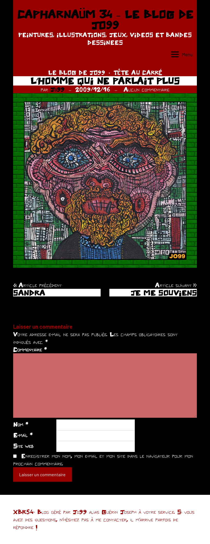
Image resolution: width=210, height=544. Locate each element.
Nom (20, 424)
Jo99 (57, 89)
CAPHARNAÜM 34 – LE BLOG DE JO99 (105, 19)
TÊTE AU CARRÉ (137, 72)
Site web (23, 446)
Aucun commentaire (146, 89)
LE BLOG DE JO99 (76, 72)
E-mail (23, 435)
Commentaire (30, 349)
